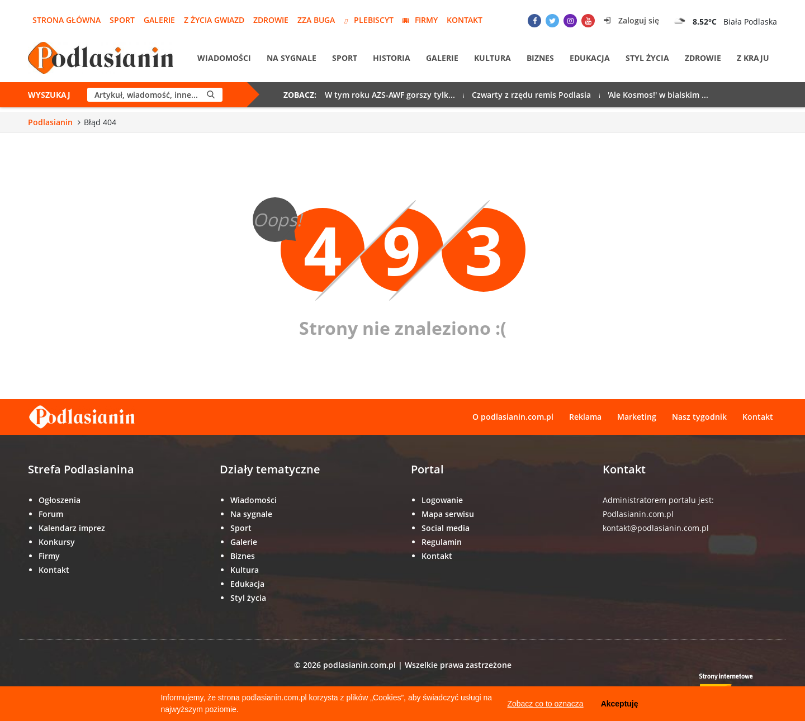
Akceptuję (619, 703)
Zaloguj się (631, 20)
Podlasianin (50, 122)
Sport (122, 20)
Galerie (159, 20)
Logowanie (442, 500)
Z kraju (753, 58)
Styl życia (647, 58)
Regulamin (442, 542)
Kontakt (464, 20)
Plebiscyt (369, 20)
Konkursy (57, 542)
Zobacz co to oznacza (545, 703)
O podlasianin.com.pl (512, 416)
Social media (446, 528)
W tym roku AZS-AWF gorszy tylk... (390, 94)
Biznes (540, 58)
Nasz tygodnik (699, 416)
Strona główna (66, 20)
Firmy (420, 20)
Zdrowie (270, 20)
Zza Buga (316, 20)
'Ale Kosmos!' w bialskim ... (658, 94)
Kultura (492, 58)
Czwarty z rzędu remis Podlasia (531, 94)
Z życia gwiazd (214, 20)
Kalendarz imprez (72, 528)
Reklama (585, 416)
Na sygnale (291, 58)
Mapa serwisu (448, 514)
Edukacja (590, 58)
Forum (51, 514)
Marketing (636, 416)
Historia (391, 58)
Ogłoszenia (59, 500)
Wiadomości (224, 58)
